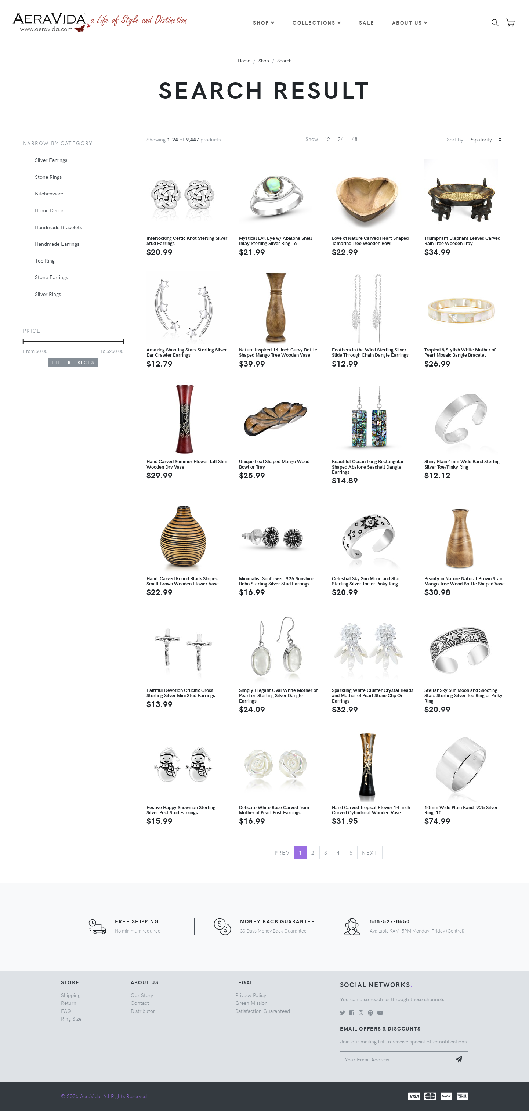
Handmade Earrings (57, 243)
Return (68, 1002)
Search (284, 60)
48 (355, 139)
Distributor (143, 1010)
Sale (366, 22)
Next (370, 852)
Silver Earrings (51, 159)
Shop (264, 22)
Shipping (70, 995)
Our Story (142, 995)
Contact (140, 1002)
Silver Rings (48, 293)
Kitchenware (49, 193)
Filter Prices (73, 362)
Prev (282, 852)
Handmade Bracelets (58, 227)
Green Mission (251, 1002)
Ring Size (71, 1018)
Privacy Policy (250, 995)
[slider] (23, 341)
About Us (410, 22)
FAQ (66, 1010)
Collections (317, 22)
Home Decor (49, 210)
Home (244, 60)
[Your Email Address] (396, 1059)
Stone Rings (48, 176)
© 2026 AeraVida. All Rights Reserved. (104, 1096)
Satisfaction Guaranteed (262, 1010)
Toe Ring (45, 260)
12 (327, 139)
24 (341, 139)
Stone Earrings (51, 277)
